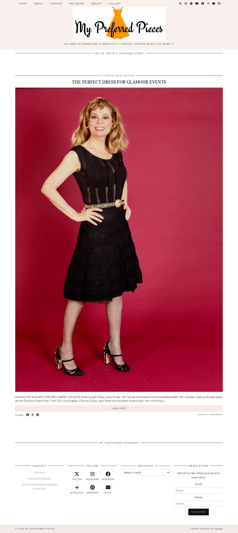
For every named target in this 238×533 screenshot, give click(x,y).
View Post (119, 408)
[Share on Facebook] (27, 415)
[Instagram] (186, 3)
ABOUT (38, 3)
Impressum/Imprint (39, 478)
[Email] (213, 3)
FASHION (56, 3)
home (23, 3)
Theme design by (207, 529)
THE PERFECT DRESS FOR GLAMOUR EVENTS (119, 82)
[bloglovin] (77, 489)
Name (198, 497)
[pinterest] (92, 489)
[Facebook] (202, 3)
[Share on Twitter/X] (32, 415)
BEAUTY (96, 3)
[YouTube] (197, 3)
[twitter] (77, 476)
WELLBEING (77, 3)
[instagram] (92, 476)
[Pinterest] (191, 3)
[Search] (219, 3)
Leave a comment (210, 414)
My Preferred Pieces (40, 529)
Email (198, 484)
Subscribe (198, 512)
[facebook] (108, 476)
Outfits (129, 75)
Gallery (115, 3)
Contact (39, 472)
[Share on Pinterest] (37, 415)
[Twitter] (180, 3)
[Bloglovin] (208, 3)
